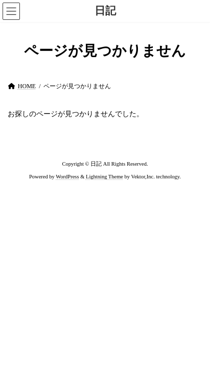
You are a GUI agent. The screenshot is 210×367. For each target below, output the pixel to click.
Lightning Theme (104, 176)
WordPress (67, 176)
